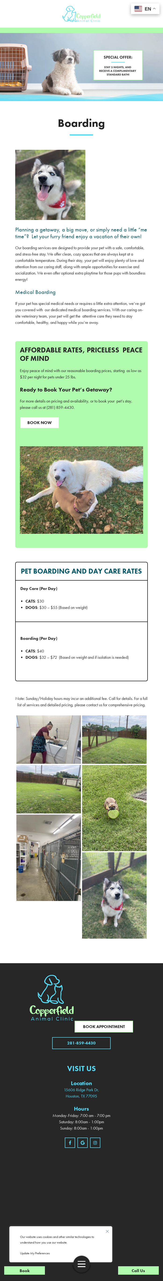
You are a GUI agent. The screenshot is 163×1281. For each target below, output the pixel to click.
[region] (60, 1244)
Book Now (39, 422)
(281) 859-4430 (60, 407)
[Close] (107, 1230)
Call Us (138, 1270)
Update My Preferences (35, 1253)
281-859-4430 (81, 1043)
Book (25, 1270)
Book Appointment (104, 1026)
